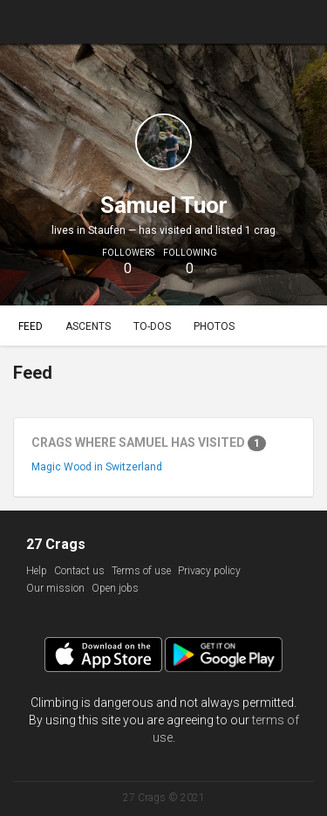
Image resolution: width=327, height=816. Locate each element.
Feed (30, 326)
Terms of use (141, 571)
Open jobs (115, 588)
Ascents (88, 326)
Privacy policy (209, 571)
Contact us (79, 571)
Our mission (55, 588)
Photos (214, 326)
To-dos (152, 326)
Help (36, 571)
